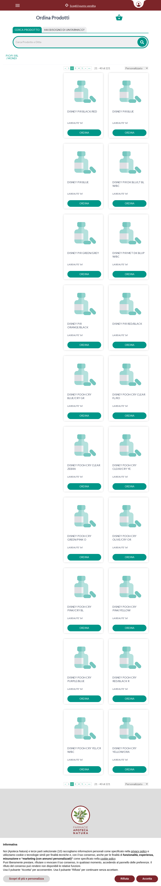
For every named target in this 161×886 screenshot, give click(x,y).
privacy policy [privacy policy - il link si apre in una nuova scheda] (139, 851)
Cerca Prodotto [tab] (27, 29)
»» (89, 68)
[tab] (64, 30)
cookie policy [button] (107, 858)
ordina (84, 132)
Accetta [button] (147, 878)
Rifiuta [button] (125, 878)
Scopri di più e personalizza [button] (26, 878)
